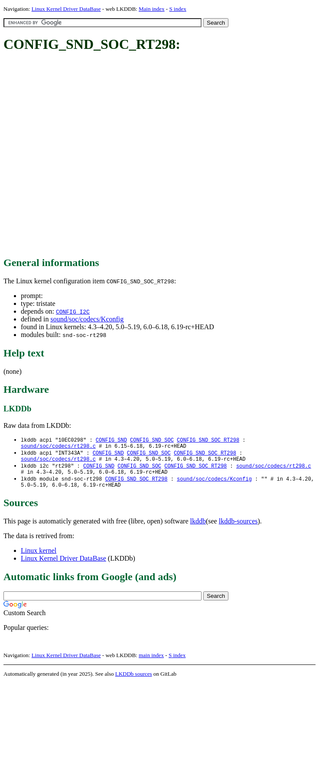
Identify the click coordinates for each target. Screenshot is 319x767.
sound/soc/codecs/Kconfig (87, 319)
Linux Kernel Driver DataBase (66, 9)
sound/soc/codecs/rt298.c (58, 447)
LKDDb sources (133, 680)
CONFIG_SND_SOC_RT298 (208, 440)
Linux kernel (38, 557)
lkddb (198, 528)
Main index (152, 9)
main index (151, 662)
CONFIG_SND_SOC (152, 440)
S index (177, 9)
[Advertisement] (93, 155)
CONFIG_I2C (73, 311)
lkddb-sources (238, 528)
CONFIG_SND (111, 440)
